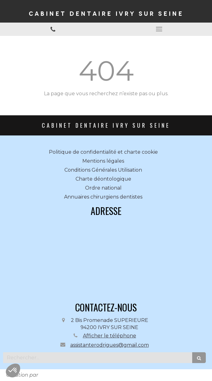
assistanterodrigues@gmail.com (109, 345)
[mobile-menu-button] (159, 29)
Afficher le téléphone (109, 336)
